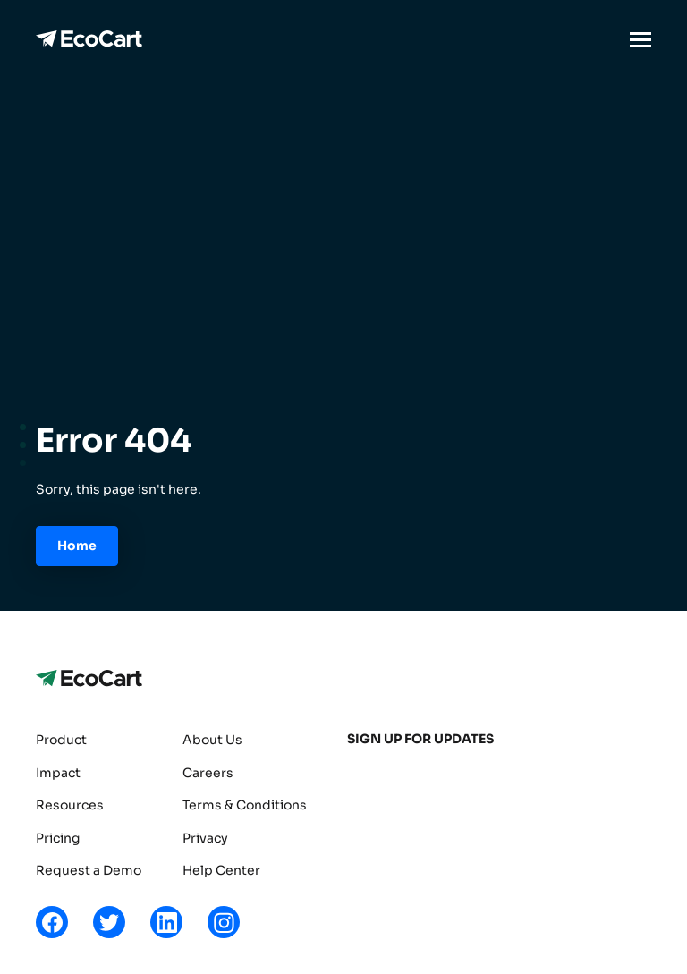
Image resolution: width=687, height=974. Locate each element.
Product (61, 740)
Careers (207, 773)
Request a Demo (88, 870)
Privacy (205, 838)
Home (77, 546)
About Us (212, 740)
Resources (70, 805)
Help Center (221, 870)
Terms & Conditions (244, 805)
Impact (58, 773)
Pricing (58, 838)
